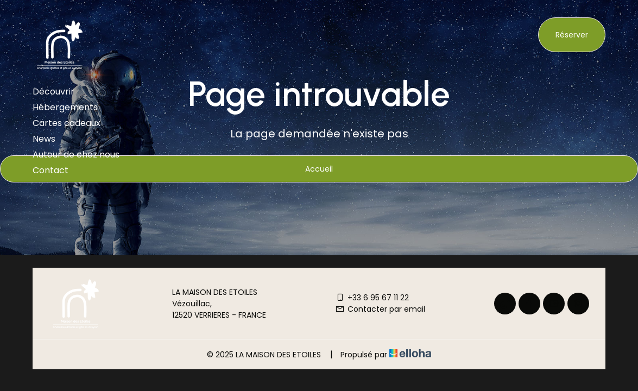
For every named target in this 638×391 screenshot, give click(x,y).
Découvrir (53, 91)
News (44, 139)
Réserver (571, 34)
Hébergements (65, 107)
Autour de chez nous (76, 154)
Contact (50, 170)
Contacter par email (380, 309)
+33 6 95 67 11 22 (372, 297)
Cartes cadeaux (66, 123)
